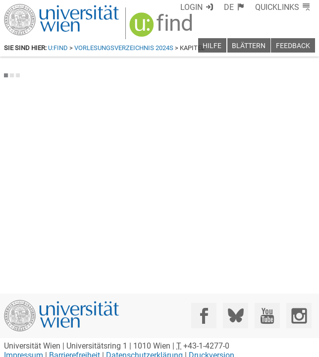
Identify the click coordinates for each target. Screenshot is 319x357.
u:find (58, 48)
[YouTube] (267, 315)
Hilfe (212, 46)
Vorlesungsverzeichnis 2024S (123, 48)
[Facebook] (203, 315)
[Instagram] (299, 315)
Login (191, 7)
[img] (162, 28)
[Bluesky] (235, 315)
